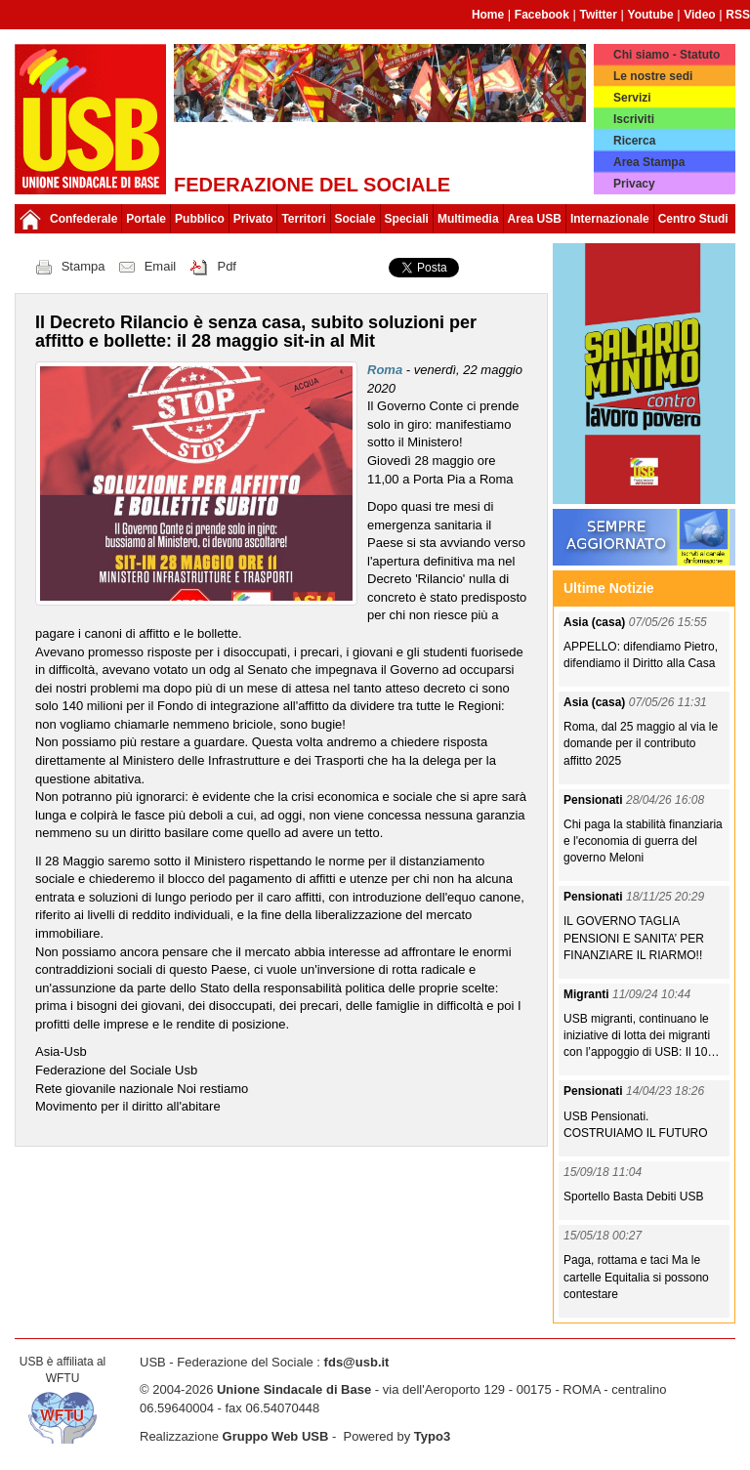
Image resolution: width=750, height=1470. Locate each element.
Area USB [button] (535, 219)
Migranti (587, 994)
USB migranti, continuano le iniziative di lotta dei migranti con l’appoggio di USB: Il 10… (641, 1035)
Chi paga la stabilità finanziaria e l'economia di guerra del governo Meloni (643, 841)
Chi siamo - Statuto (666, 55)
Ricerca (634, 140)
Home (488, 14)
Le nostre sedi (652, 76)
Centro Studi (693, 219)
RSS (738, 14)
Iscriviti (633, 119)
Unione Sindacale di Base (294, 1389)
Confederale (83, 219)
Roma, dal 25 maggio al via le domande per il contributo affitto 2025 (640, 743)
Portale (146, 219)
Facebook (542, 14)
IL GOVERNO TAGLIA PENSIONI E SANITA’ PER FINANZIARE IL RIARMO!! (633, 937)
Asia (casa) (596, 622)
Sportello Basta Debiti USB (633, 1196)
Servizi (632, 98)
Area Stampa (649, 162)
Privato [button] (253, 219)
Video (699, 14)
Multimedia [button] (468, 219)
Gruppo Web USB (276, 1436)
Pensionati (594, 800)
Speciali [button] (407, 219)
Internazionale (609, 219)
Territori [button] (303, 219)
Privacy (634, 183)
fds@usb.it (357, 1362)
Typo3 (432, 1436)
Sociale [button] (355, 219)
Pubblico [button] (200, 219)
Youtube (651, 14)
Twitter (597, 14)
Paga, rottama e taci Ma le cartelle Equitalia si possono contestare (636, 1276)
